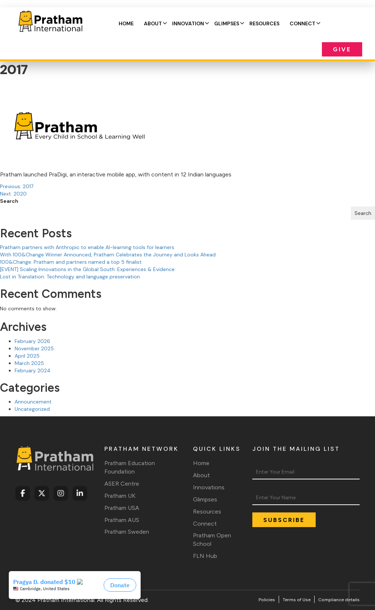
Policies (267, 600)
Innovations (208, 487)
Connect (302, 23)
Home (126, 23)
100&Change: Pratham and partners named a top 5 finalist (71, 262)
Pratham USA (121, 507)
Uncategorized (32, 409)
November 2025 (34, 348)
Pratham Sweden (126, 531)
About (153, 23)
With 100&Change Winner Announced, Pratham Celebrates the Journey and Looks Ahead (108, 254)
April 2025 (27, 356)
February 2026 (32, 341)
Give (342, 49)
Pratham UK (119, 495)
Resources (264, 23)
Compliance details (339, 600)
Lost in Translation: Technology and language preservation (70, 276)
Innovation (188, 23)
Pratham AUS (121, 519)
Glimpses (226, 23)
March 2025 (29, 363)
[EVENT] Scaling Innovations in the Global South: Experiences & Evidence (87, 269)
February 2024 (33, 370)
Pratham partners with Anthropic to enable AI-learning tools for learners (87, 247)
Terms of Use (297, 600)
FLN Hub (205, 555)
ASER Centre (121, 483)
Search (9, 201)
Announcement (33, 401)
